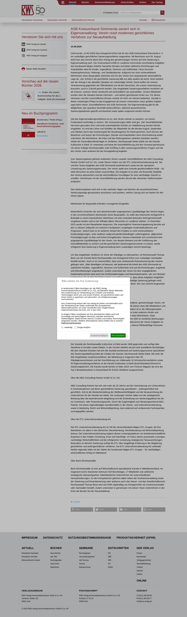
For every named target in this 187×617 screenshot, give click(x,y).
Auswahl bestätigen (99, 335)
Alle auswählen (118, 335)
